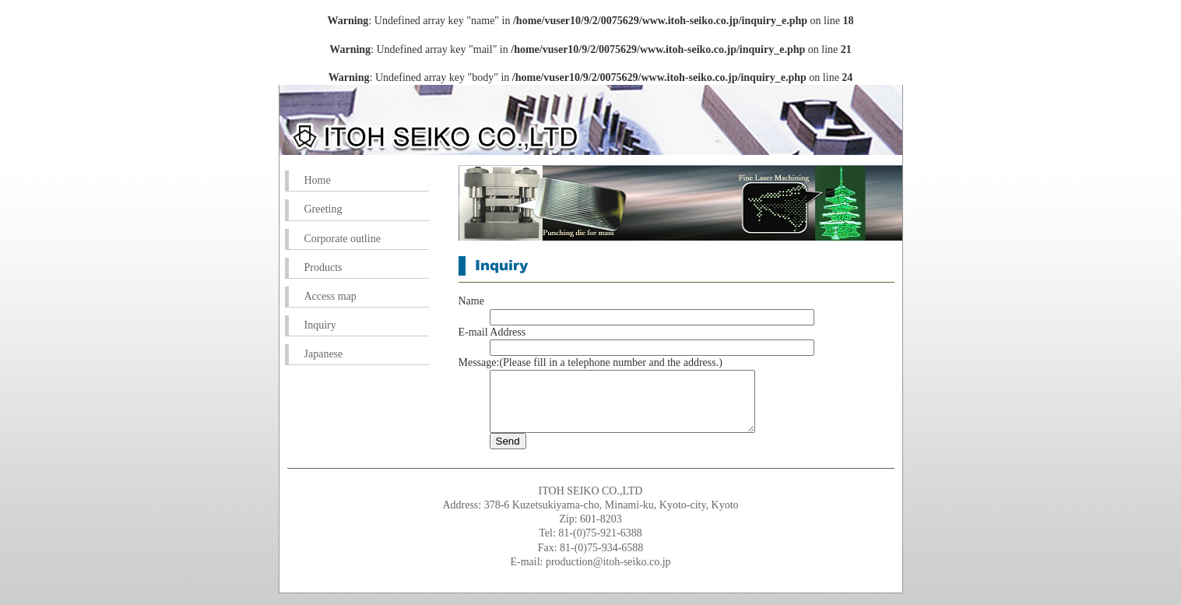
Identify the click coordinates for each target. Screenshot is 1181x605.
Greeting (323, 209)
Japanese (323, 354)
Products (323, 267)
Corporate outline (342, 238)
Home (317, 180)
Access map (330, 296)
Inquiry (320, 325)
